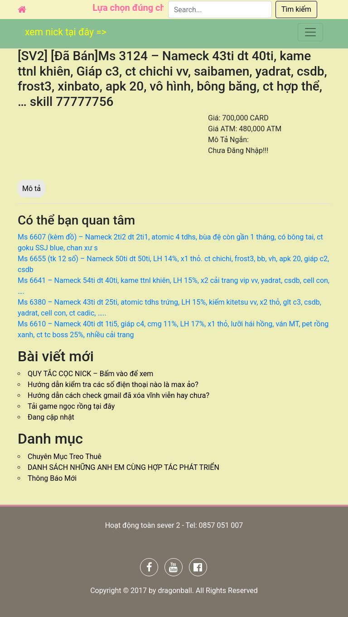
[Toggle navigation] (310, 33)
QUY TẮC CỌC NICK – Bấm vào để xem (90, 373)
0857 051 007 (220, 525)
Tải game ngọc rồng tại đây (71, 406)
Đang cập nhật (51, 417)
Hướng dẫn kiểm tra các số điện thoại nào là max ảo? (113, 384)
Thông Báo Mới (52, 478)
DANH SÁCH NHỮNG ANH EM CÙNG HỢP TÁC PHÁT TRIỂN (123, 467)
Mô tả (31, 188)
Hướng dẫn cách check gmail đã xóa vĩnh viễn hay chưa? (118, 395)
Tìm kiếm (296, 9)
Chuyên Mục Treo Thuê (65, 456)
